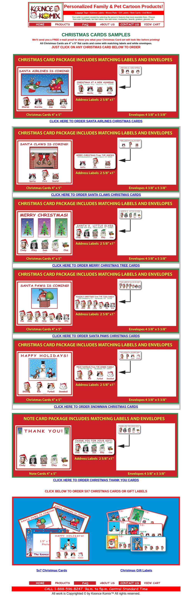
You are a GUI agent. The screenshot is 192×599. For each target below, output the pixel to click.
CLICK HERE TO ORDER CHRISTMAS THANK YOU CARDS (96, 480)
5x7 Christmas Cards (51, 570)
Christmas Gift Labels (136, 570)
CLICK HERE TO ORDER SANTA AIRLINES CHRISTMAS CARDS (96, 121)
